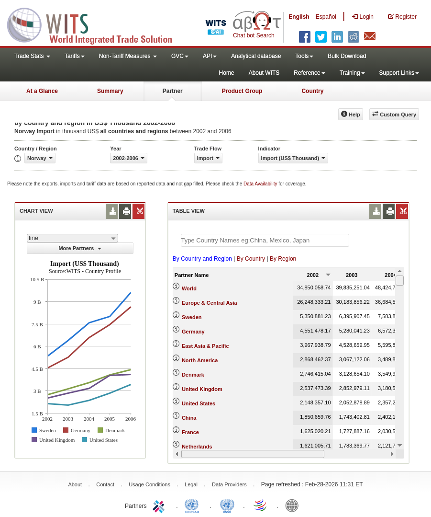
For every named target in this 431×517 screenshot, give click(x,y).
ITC (160, 505)
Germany (193, 331)
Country (312, 91)
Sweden (192, 317)
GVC (179, 56)
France (190, 432)
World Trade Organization (260, 505)
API (210, 56)
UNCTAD (193, 505)
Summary (110, 91)
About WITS (264, 72)
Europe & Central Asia (209, 303)
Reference (309, 72)
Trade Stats (32, 56)
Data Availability (260, 183)
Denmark (193, 375)
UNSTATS (227, 505)
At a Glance (42, 91)
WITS (95, 24)
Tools (304, 56)
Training (352, 72)
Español (326, 16)
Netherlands (197, 446)
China (189, 418)
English (298, 16)
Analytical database (256, 56)
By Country (251, 258)
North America (200, 360)
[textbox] (265, 240)
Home (226, 72)
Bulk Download (347, 56)
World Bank (294, 505)
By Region (283, 258)
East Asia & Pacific (205, 346)
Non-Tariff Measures (128, 56)
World (189, 288)
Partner (173, 91)
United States (198, 403)
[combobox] (72, 238)
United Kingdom (202, 389)
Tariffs (75, 56)
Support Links (399, 72)
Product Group (242, 91)
